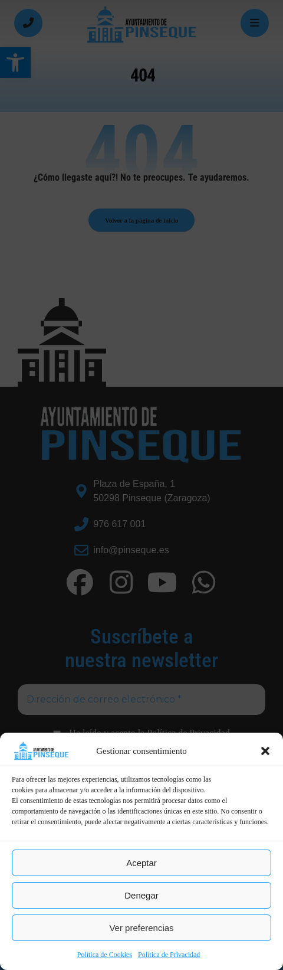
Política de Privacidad (169, 955)
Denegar (141, 895)
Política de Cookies (104, 955)
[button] (265, 751)
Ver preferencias (141, 928)
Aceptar (141, 863)
